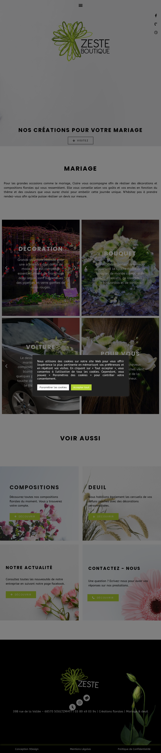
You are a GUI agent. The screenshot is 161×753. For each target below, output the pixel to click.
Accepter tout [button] (81, 387)
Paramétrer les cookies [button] (53, 387)
